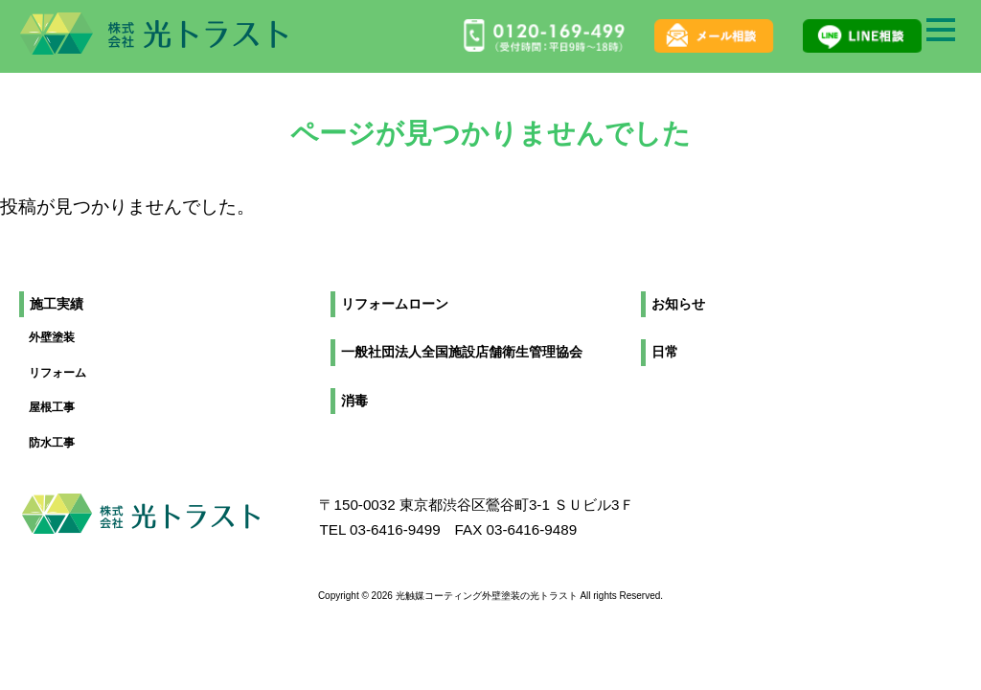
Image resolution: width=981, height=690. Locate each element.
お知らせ (678, 304)
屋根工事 (52, 407)
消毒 (354, 401)
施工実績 (56, 304)
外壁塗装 (52, 337)
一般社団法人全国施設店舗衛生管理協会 (461, 352)
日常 (664, 352)
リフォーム (57, 373)
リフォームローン (394, 304)
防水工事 (52, 442)
